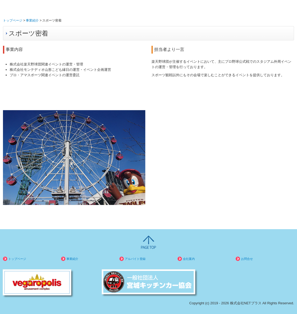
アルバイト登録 (135, 258)
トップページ (17, 258)
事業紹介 (72, 258)
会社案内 (189, 258)
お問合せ (247, 258)
